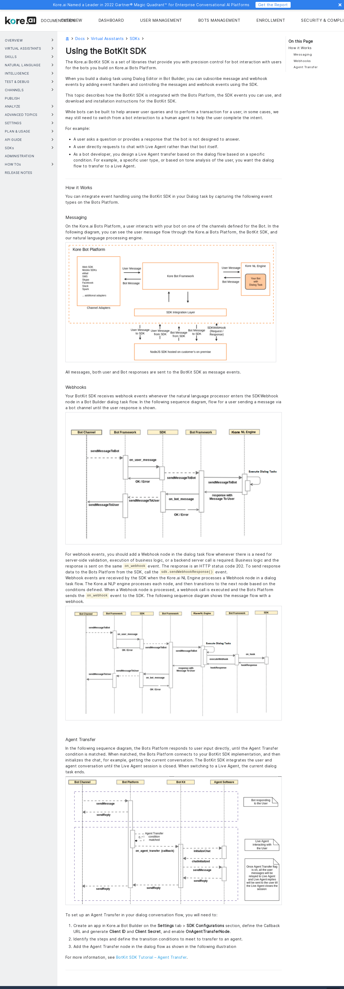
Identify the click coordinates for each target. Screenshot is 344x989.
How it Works (300, 48)
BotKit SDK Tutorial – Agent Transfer (151, 957)
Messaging (303, 54)
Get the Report (273, 4)
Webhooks (302, 61)
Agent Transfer (306, 67)
